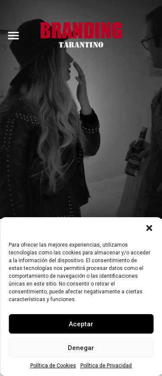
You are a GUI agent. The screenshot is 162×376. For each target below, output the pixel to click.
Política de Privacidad (106, 366)
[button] (149, 228)
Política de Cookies (53, 366)
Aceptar (81, 324)
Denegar (81, 348)
